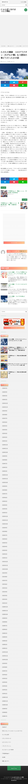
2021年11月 (5, 565)
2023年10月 (5, 482)
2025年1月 (4, 441)
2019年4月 (4, 682)
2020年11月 (5, 610)
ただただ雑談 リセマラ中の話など (16, 296)
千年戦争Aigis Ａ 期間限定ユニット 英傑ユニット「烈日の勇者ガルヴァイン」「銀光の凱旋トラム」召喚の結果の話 (17, 349)
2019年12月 (5, 652)
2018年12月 (5, 697)
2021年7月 (4, 580)
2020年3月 (4, 640)
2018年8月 (4, 712)
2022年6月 (4, 539)
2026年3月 (4, 395)
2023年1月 (4, 512)
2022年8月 (4, 531)
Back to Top (14, 768)
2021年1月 (4, 603)
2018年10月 (5, 704)
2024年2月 (4, 471)
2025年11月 (5, 407)
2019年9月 (4, 663)
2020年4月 (4, 637)
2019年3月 (4, 686)
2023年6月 (4, 497)
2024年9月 (4, 456)
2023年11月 (5, 478)
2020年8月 (4, 621)
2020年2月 (4, 644)
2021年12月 (5, 561)
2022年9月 (4, 527)
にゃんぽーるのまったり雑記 (8, 10)
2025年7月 (4, 418)
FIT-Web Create (18, 778)
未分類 (3, 757)
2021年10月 (5, 569)
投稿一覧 (22, 251)
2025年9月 (4, 410)
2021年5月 (4, 588)
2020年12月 (5, 606)
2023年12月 (5, 475)
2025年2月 (4, 437)
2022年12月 (5, 516)
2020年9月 (4, 618)
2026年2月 (4, 399)
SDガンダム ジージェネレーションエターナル (12, 730)
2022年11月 (5, 520)
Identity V (4, 727)
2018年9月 (4, 708)
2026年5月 (4, 388)
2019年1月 (4, 693)
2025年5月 (4, 425)
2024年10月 (5, 452)
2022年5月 (4, 542)
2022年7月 (4, 535)
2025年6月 (4, 422)
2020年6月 (4, 629)
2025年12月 (5, 403)
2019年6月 (4, 674)
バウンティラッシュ (6, 746)
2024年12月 (5, 444)
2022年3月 (4, 550)
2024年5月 (4, 467)
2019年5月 (4, 678)
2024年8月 (4, 459)
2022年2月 (4, 554)
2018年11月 (5, 701)
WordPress (14, 780)
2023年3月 (4, 508)
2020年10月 (5, 614)
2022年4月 (4, 546)
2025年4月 (4, 429)
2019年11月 (5, 655)
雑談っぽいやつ (11, 61)
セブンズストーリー (6, 742)
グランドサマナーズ (6, 738)
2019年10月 (5, 659)
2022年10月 (5, 523)
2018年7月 (4, 716)
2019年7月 (4, 671)
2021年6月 (4, 584)
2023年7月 (4, 493)
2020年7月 (4, 625)
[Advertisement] (14, 30)
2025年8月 (4, 414)
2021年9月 (4, 573)
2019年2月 (4, 689)
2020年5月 (4, 633)
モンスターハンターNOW (7, 749)
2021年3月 (4, 595)
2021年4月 (4, 591)
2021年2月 (4, 599)
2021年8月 (4, 576)
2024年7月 (4, 463)
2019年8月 (4, 667)
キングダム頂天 (5, 734)
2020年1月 (4, 648)
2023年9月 (4, 486)
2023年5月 (4, 501)
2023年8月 (4, 490)
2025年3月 (4, 433)
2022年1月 (4, 557)
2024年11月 (5, 448)
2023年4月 (4, 505)
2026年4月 (4, 392)
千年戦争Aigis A (5, 753)
